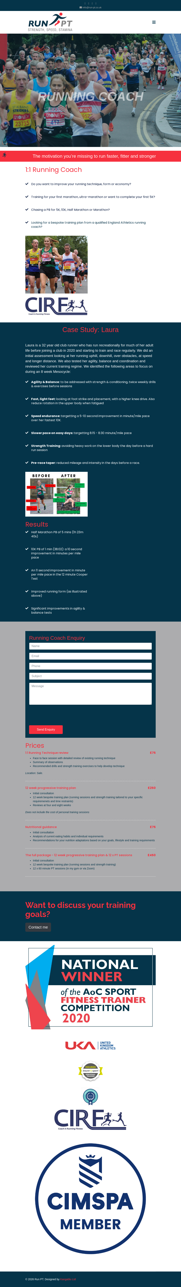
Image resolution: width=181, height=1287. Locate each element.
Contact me (38, 927)
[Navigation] (154, 22)
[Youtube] (92, 3)
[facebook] (85, 3)
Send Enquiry (46, 729)
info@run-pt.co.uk (92, 7)
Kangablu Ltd (68, 1279)
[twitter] (88, 3)
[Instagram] (95, 3)
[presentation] (58, 715)
